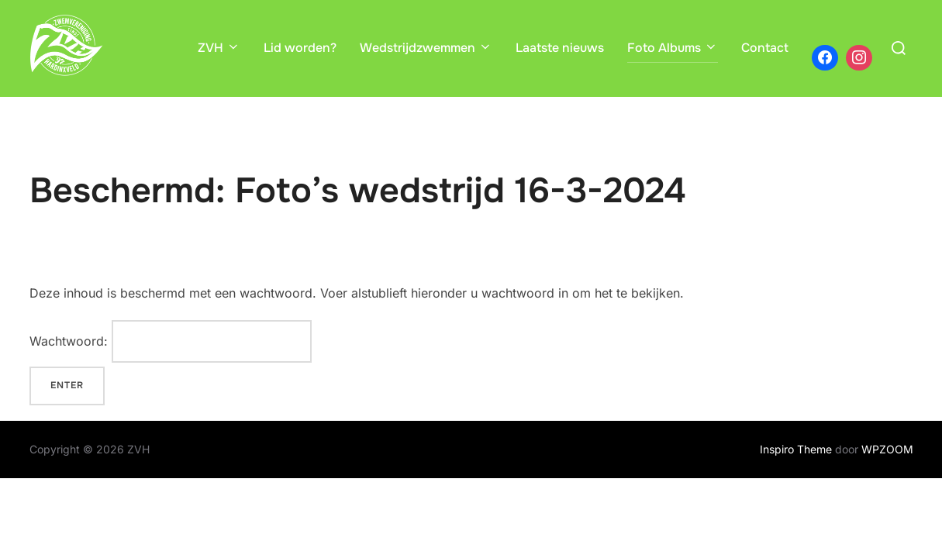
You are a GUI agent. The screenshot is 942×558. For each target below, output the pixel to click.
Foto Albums (672, 48)
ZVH (219, 48)
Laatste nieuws (560, 48)
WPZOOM (887, 449)
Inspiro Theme (796, 449)
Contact (764, 48)
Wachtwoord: (170, 341)
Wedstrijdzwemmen (426, 48)
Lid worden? (300, 48)
